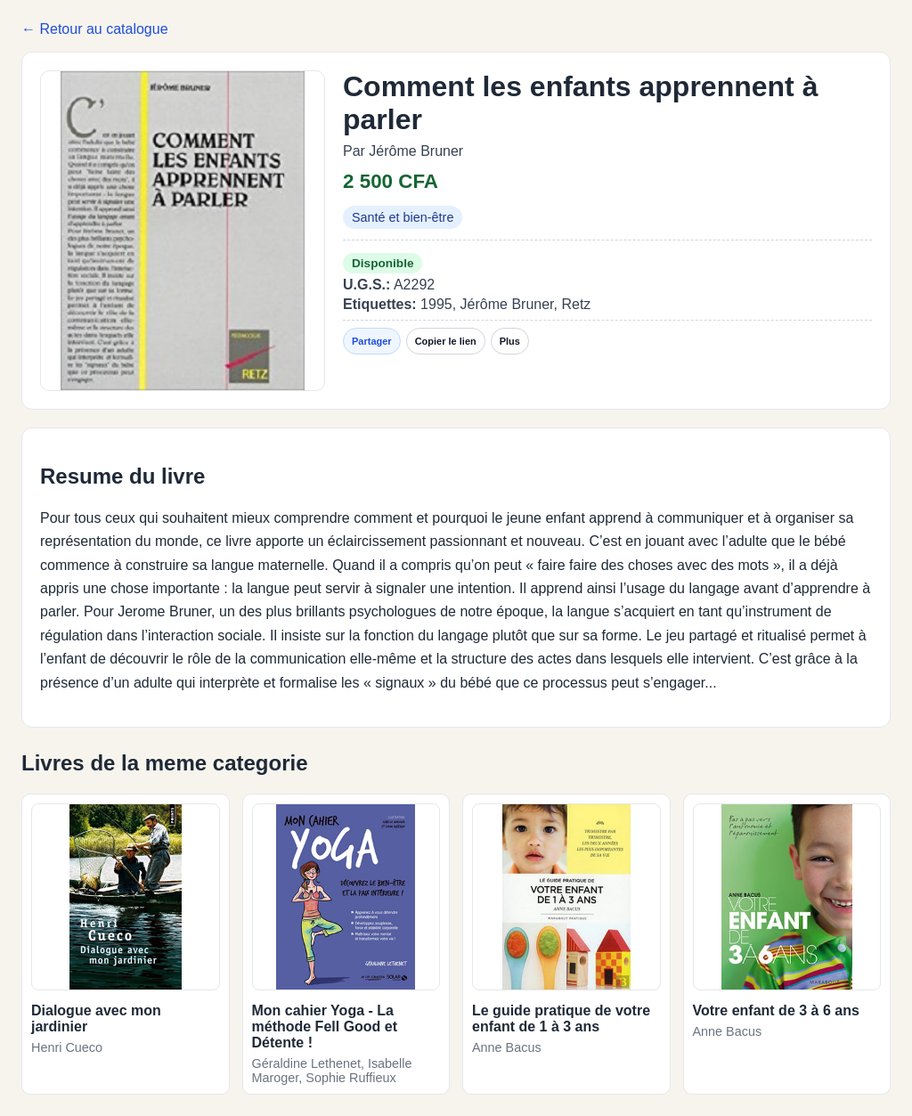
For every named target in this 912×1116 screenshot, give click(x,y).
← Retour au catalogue (94, 29)
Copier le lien (445, 341)
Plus (510, 341)
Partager (372, 341)
